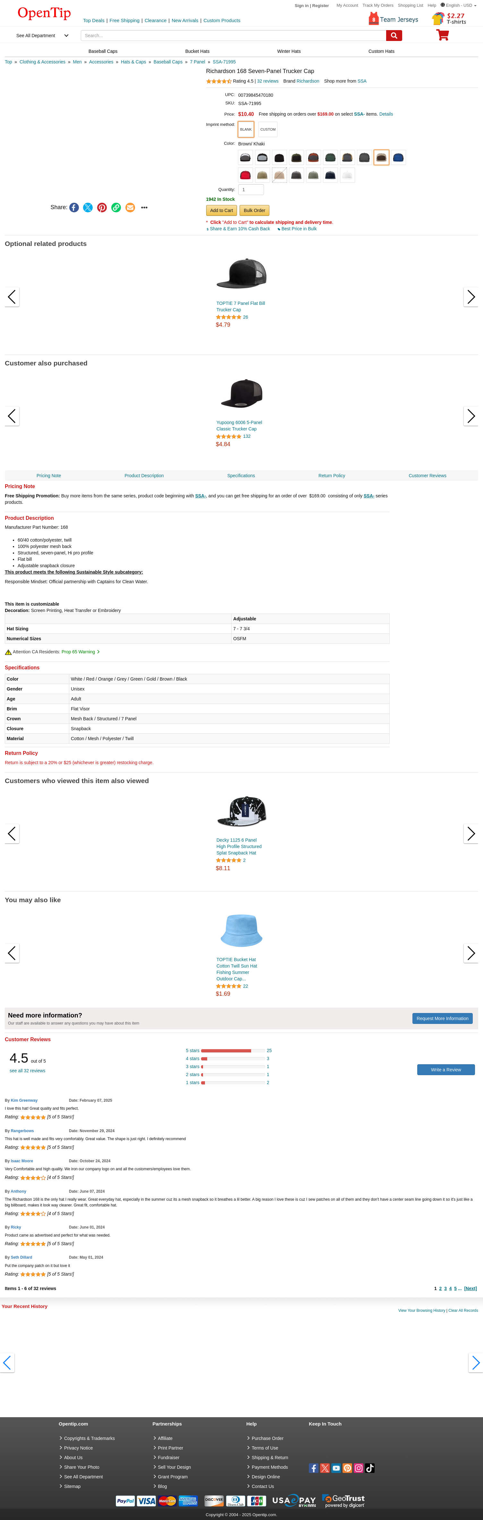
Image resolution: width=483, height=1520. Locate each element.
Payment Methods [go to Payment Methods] (270, 1467)
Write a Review (446, 1069)
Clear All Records (463, 1310)
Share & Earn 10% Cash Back (238, 228)
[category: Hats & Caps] (133, 61)
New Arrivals (185, 20)
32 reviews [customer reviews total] (268, 81)
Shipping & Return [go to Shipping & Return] (270, 1457)
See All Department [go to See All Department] (83, 1476)
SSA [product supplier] (362, 81)
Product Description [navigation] (144, 475)
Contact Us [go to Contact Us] (263, 1486)
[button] (459, 5)
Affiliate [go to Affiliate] (165, 1438)
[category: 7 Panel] (197, 61)
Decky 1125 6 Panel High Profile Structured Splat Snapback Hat (239, 846)
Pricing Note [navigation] (49, 475)
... (460, 1288)
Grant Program (173, 1476)
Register (320, 5)
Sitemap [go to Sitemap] (72, 1486)
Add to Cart (221, 210)
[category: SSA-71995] (224, 61)
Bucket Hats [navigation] (197, 51)
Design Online (266, 1476)
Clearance (155, 20)
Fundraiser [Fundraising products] (169, 1457)
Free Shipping (125, 20)
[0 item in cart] (442, 37)
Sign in (302, 5)
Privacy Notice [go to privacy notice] (78, 1448)
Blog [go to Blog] (162, 1486)
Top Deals (94, 20)
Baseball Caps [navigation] (103, 51)
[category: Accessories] (101, 61)
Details (386, 114)
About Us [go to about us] (73, 1457)
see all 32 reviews (27, 1070)
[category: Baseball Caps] (168, 61)
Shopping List (410, 5)
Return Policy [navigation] (331, 475)
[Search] (394, 35)
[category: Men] (77, 61)
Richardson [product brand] (308, 81)
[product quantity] (251, 189)
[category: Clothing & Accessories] (42, 61)
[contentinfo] (44, 13)
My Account (347, 5)
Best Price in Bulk (297, 228)
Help (432, 5)
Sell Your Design (174, 1467)
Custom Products (221, 20)
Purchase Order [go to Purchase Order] (268, 1438)
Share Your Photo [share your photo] (81, 1467)
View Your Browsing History (421, 1310)
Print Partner (170, 1448)
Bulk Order (254, 210)
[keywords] (234, 35)
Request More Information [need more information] (443, 1018)
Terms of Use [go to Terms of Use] (265, 1448)
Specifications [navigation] (241, 475)
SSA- (200, 495)
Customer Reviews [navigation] (427, 475)
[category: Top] (8, 61)
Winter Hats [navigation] (289, 51)
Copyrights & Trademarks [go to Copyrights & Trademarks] (89, 1438)
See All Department (35, 35)
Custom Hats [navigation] (381, 51)
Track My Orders (378, 5)
